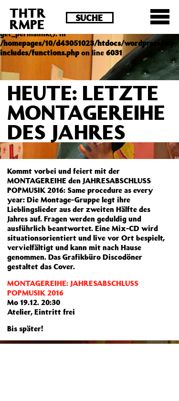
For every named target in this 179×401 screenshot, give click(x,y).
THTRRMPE (28, 18)
